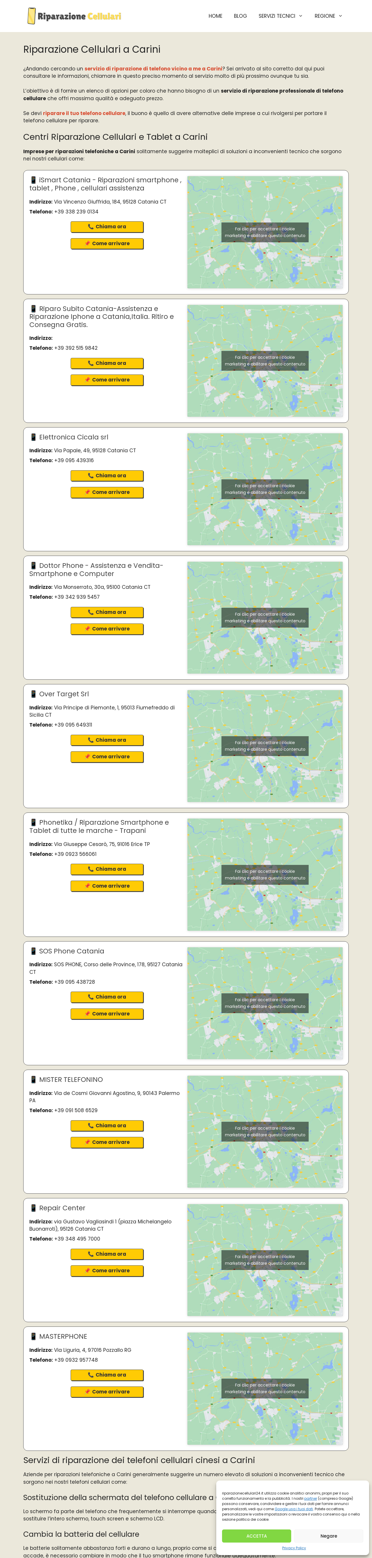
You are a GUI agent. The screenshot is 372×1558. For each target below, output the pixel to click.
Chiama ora (111, 226)
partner (310, 1498)
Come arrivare (111, 243)
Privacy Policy (294, 1547)
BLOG (240, 16)
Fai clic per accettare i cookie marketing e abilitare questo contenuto (265, 232)
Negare (329, 1536)
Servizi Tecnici (284, 16)
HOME (215, 16)
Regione (332, 16)
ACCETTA (256, 1536)
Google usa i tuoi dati (294, 1508)
